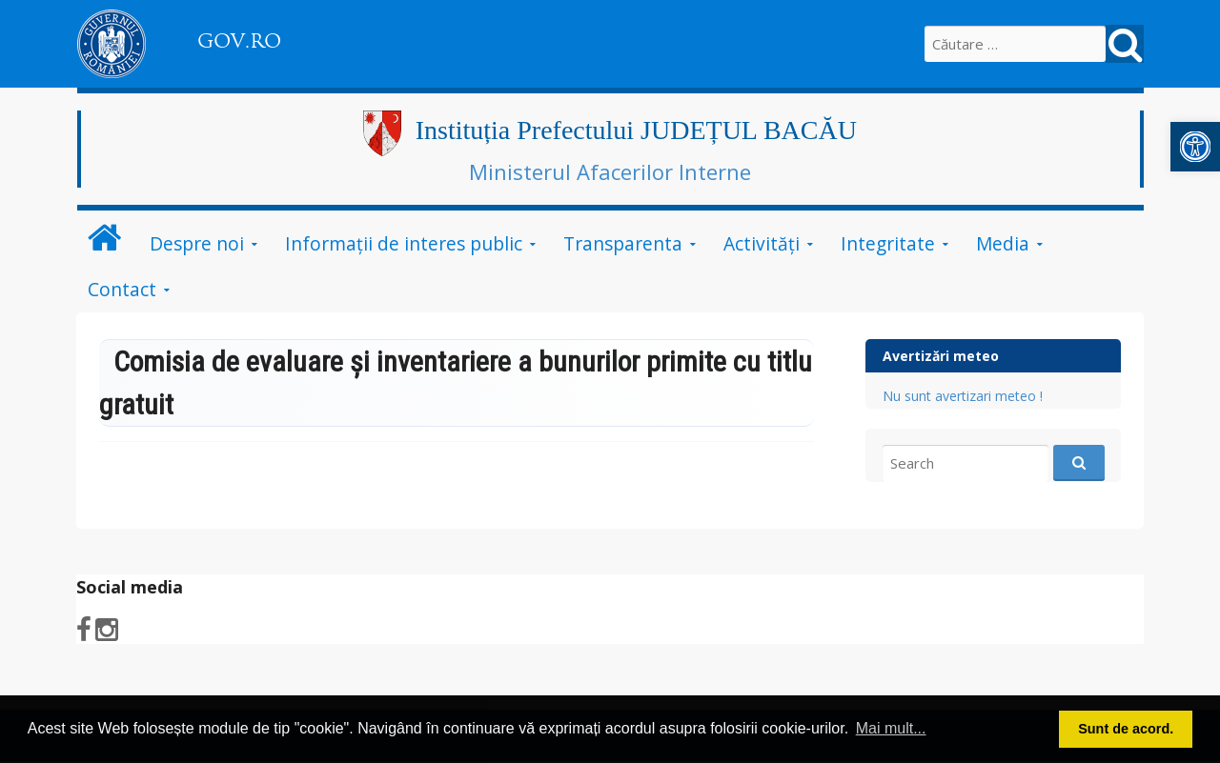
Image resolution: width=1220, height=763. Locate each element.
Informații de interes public (403, 243)
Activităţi (761, 243)
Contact (122, 289)
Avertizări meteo (941, 356)
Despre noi (197, 243)
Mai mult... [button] (891, 728)
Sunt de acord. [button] (1125, 728)
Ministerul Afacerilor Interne (610, 171)
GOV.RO (239, 41)
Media (1002, 243)
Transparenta (622, 243)
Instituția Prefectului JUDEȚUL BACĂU (636, 130)
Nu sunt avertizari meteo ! (963, 396)
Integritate (888, 243)
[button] (1195, 146)
